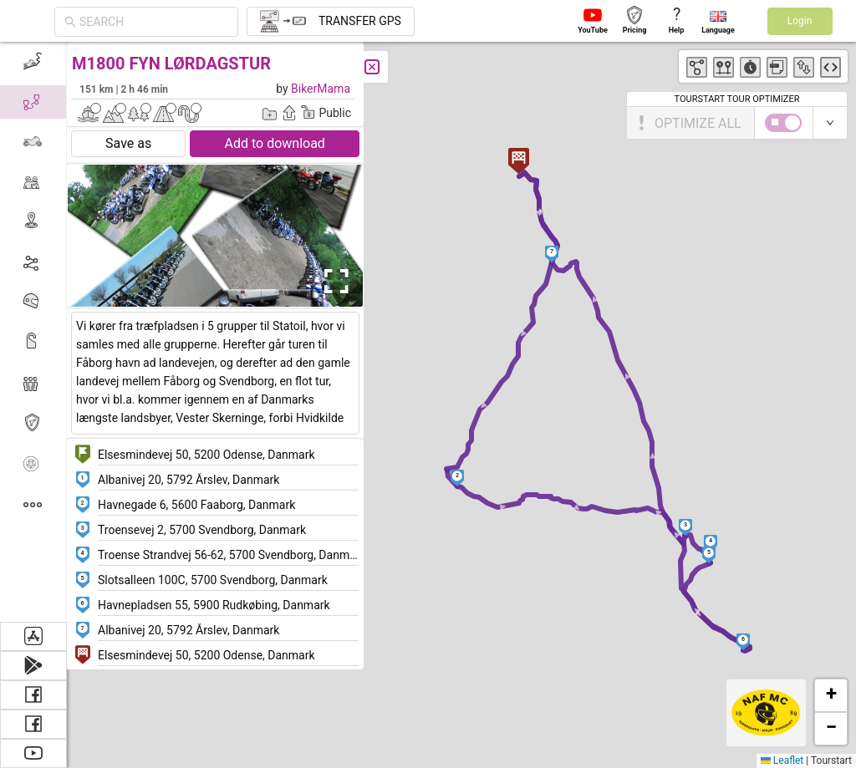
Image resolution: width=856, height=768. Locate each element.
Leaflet (782, 760)
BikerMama (320, 88)
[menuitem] (33, 62)
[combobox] (153, 22)
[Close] (372, 66)
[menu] (33, 332)
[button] (458, 478)
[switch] (783, 123)
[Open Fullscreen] (333, 281)
